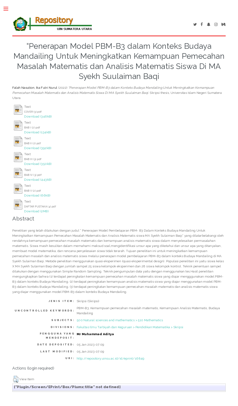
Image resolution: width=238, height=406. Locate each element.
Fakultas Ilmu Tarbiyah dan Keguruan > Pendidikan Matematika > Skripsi (130, 327)
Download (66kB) (37, 195)
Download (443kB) (38, 179)
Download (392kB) (37, 148)
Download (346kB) (38, 116)
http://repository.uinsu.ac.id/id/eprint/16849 (111, 358)
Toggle (8, 8)
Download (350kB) (38, 164)
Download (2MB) (36, 211)
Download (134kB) (37, 132)
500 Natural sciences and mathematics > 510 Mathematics (120, 320)
